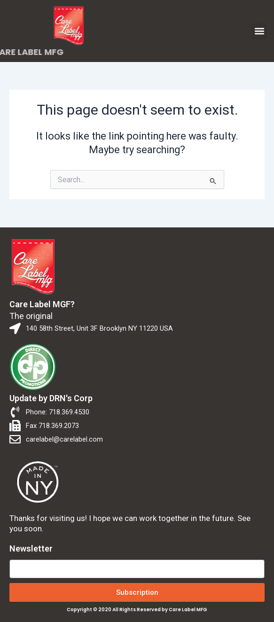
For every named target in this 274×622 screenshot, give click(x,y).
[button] (259, 31)
